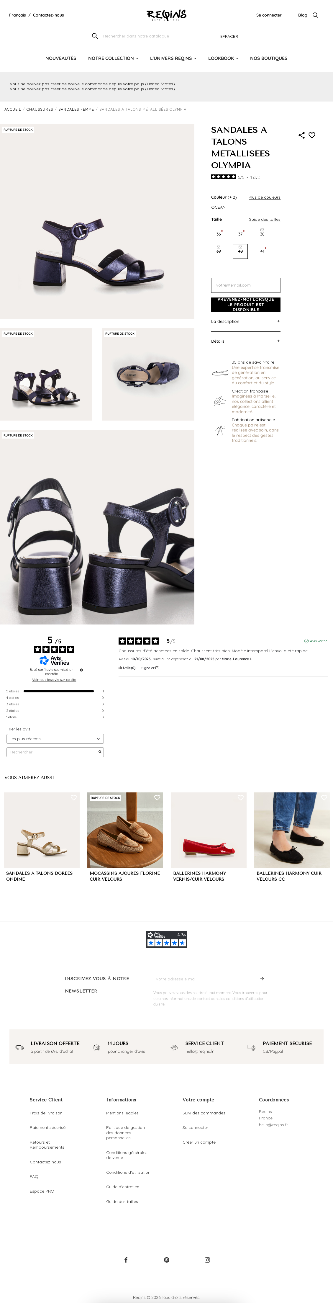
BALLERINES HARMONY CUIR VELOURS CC (289, 876)
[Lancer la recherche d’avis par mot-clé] (100, 752)
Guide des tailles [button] (264, 219)
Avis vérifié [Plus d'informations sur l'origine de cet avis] (318, 641)
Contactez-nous (48, 15)
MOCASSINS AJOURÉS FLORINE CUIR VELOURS (125, 876)
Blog (302, 15)
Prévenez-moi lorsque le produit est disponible (246, 304)
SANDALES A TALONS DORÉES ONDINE (39, 876)
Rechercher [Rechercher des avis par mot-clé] (52, 752)
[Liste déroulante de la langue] (17, 15)
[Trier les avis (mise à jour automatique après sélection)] (55, 739)
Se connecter (269, 15)
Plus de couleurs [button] (264, 197)
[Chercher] (166, 36)
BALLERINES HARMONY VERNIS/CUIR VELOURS (199, 876)
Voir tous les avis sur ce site (54, 680)
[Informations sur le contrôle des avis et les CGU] (81, 670)
